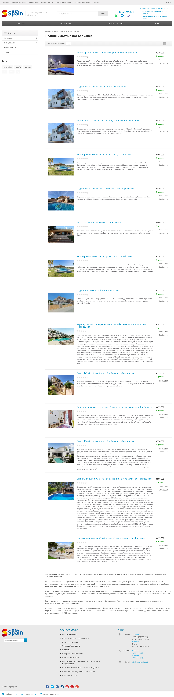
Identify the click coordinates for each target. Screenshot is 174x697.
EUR (168, 2)
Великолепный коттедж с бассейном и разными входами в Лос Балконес (115, 407)
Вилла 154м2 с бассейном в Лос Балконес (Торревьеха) (106, 441)
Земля (157, 23)
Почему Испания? (19, 2)
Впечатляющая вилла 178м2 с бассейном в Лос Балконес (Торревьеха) (114, 478)
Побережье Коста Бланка (72, 653)
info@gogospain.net (140, 662)
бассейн (18, 67)
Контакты (96, 2)
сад (18, 72)
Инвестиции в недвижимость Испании (78, 671)
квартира (28, 67)
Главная (6, 2)
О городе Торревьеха (82, 2)
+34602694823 (124, 12)
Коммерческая (116, 23)
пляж (11, 72)
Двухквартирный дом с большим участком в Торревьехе (107, 52)
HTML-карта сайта (69, 675)
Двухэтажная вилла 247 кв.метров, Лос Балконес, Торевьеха (108, 120)
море (4, 72)
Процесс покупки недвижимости (41, 2)
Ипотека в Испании (70, 657)
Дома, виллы (64, 23)
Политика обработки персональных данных (80, 667)
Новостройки (7, 67)
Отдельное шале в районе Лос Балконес (98, 290)
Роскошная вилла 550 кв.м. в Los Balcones (99, 222)
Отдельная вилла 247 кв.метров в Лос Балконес (102, 86)
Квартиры (20, 23)
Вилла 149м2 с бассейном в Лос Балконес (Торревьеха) (106, 373)
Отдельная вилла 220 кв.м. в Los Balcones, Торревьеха (105, 188)
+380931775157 (138, 658)
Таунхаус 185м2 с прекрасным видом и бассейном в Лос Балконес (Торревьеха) (112, 325)
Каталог (9, 33)
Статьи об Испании (63, 2)
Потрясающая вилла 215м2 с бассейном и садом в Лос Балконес (111, 537)
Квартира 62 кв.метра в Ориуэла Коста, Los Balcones (104, 154)
